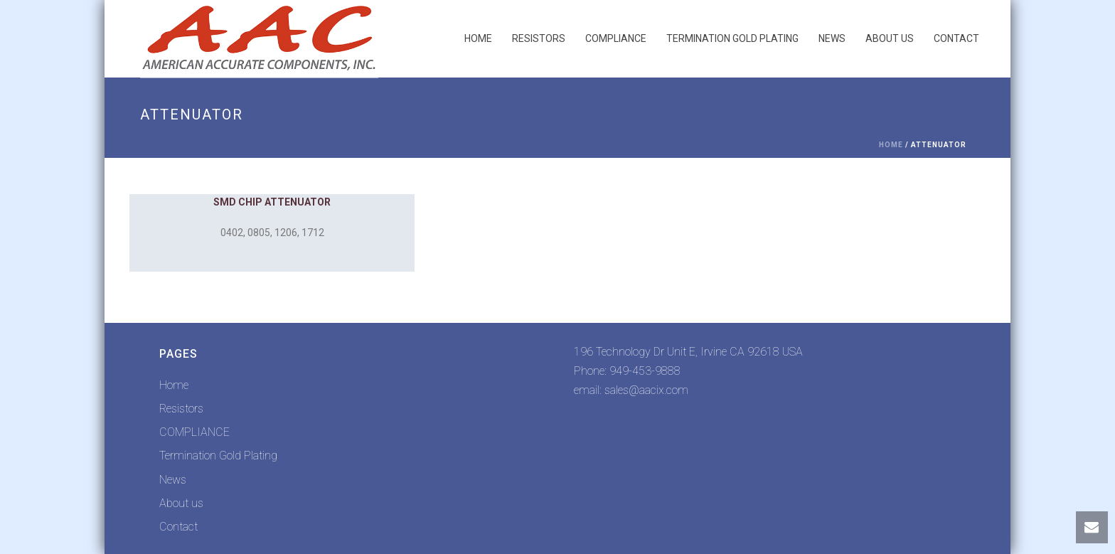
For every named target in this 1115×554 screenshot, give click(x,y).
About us (889, 38)
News (831, 38)
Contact (956, 38)
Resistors (538, 38)
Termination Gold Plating (732, 38)
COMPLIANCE (615, 38)
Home (478, 38)
